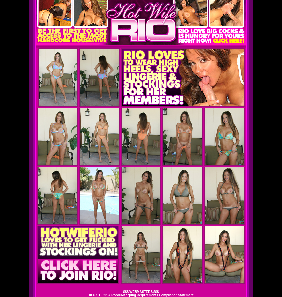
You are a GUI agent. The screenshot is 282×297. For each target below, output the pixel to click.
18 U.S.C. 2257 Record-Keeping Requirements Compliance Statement (141, 295)
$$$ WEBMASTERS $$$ (141, 291)
